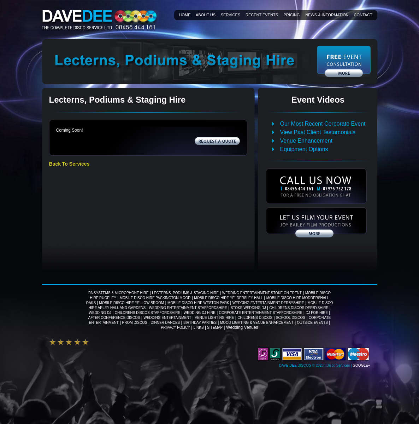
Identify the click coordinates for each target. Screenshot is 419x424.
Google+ (361, 365)
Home (185, 15)
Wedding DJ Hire (200, 313)
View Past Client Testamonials (318, 132)
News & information (327, 15)
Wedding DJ (100, 313)
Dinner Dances (165, 323)
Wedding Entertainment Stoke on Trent (262, 293)
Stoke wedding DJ (248, 308)
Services (230, 15)
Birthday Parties (200, 323)
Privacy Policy (175, 328)
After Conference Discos (114, 318)
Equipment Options (304, 149)
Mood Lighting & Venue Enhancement (257, 323)
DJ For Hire (317, 313)
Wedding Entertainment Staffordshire (188, 308)
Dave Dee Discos (295, 365)
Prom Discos (134, 323)
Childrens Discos (254, 318)
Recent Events (262, 15)
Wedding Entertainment (167, 318)
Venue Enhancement (306, 141)
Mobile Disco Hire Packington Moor (155, 298)
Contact (363, 15)
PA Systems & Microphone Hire (118, 293)
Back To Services (69, 164)
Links (199, 328)
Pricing (292, 15)
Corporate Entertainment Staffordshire (260, 313)
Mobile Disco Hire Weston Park (198, 303)
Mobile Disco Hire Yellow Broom (131, 303)
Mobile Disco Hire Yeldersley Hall (228, 298)
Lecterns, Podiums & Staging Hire (185, 293)
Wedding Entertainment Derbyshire (268, 303)
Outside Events (312, 323)
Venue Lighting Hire (214, 318)
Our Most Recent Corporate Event (323, 124)
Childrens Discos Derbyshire (298, 308)
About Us (206, 15)
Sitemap (215, 328)
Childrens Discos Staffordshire (147, 313)
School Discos (290, 318)
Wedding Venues (242, 327)
